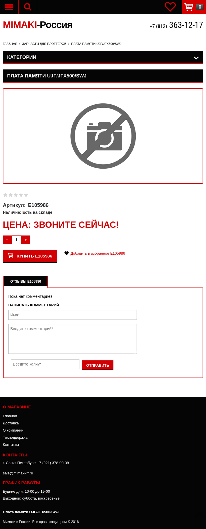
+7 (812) (176, 25)
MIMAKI (38, 24)
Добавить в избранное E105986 (98, 253)
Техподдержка (15, 437)
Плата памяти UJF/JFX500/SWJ (31, 512)
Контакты (11, 444)
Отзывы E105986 (25, 282)
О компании (13, 430)
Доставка (11, 423)
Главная (10, 416)
